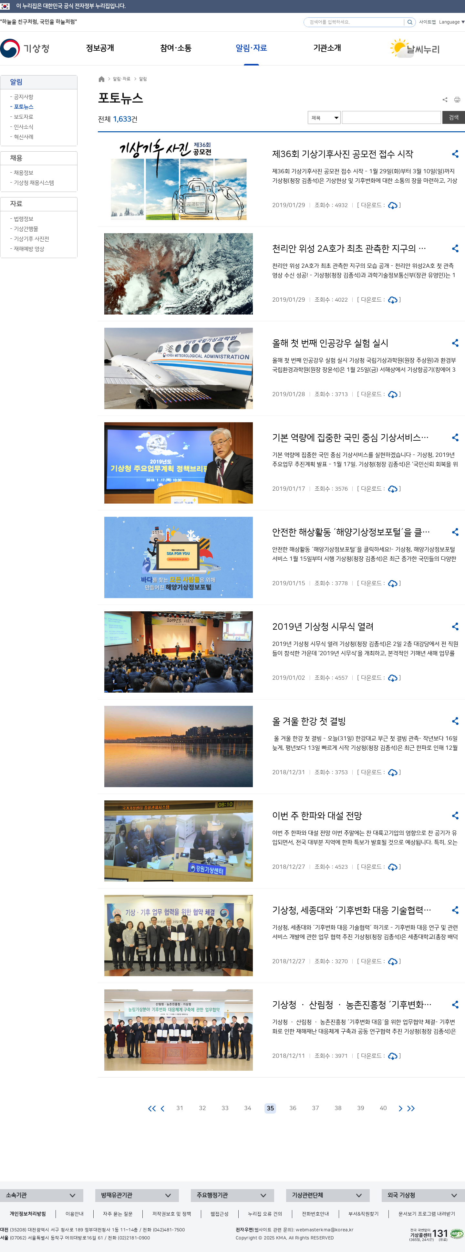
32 (202, 1108)
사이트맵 (427, 22)
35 (270, 1109)
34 (247, 1108)
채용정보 (23, 173)
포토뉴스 (23, 107)
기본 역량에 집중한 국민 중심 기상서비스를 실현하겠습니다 (352, 438)
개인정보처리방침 (28, 1214)
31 (179, 1108)
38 (338, 1108)
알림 (143, 79)
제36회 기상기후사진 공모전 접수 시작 (342, 154)
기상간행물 (26, 229)
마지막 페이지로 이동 (411, 1108)
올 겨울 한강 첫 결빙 (309, 721)
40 (383, 1108)
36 (292, 1108)
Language (449, 22)
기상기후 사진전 (31, 239)
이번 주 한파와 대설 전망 (317, 816)
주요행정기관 (212, 1195)
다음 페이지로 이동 (400, 1108)
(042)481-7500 (169, 1230)
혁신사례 (23, 137)
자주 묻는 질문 (118, 1214)
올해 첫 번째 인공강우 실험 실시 (330, 343)
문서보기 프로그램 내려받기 (426, 1214)
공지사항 (23, 97)
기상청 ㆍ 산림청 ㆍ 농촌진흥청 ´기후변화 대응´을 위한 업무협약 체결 (352, 1005)
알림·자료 (121, 79)
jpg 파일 (393, 206)
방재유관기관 (116, 1195)
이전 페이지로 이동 (163, 1108)
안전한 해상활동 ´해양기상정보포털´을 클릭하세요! (352, 532)
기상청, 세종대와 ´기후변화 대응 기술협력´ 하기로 (352, 910)
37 (315, 1108)
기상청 (24, 48)
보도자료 (23, 117)
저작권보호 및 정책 (171, 1214)
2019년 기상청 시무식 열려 (323, 627)
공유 (455, 154)
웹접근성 (220, 1214)
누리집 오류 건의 (265, 1214)
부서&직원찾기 (363, 1214)
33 (225, 1108)
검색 (454, 117)
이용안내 (75, 1214)
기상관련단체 (307, 1195)
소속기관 (16, 1195)
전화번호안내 (315, 1214)
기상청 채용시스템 (34, 183)
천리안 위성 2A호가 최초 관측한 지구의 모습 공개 (352, 249)
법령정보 (23, 219)
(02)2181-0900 (134, 1238)
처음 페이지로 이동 (152, 1108)
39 (360, 1108)
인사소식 (23, 127)
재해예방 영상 (29, 249)
